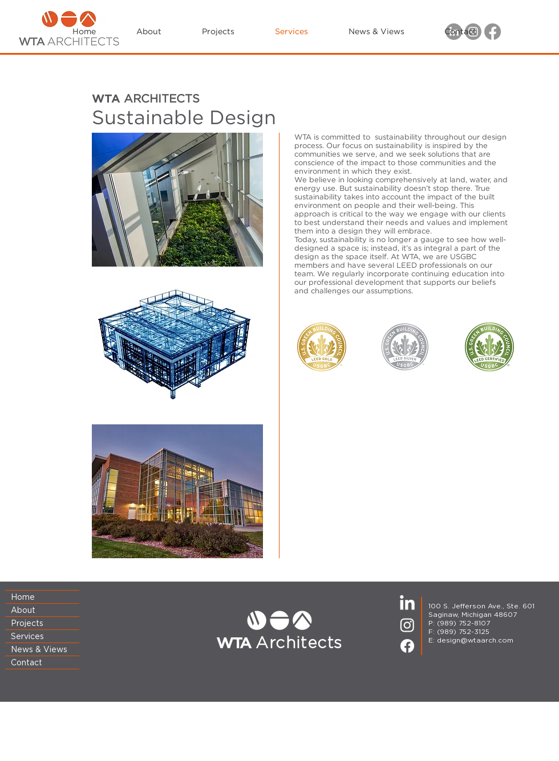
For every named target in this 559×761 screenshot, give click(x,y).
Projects (27, 623)
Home (23, 597)
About (23, 610)
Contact (26, 662)
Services (27, 636)
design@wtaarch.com (475, 640)
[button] (376, 32)
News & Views (39, 649)
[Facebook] (407, 646)
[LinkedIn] (407, 604)
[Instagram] (407, 625)
